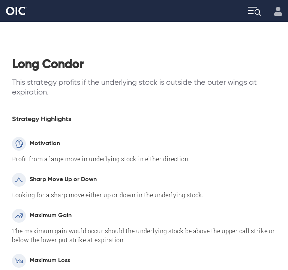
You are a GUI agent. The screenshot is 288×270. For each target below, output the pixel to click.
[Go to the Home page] (16, 11)
